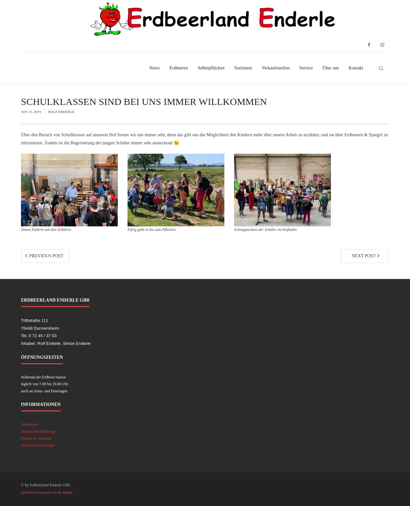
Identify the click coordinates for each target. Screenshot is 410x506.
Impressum (29, 424)
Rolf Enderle (61, 112)
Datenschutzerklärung (38, 431)
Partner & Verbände (36, 438)
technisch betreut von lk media (47, 492)
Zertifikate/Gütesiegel (38, 445)
